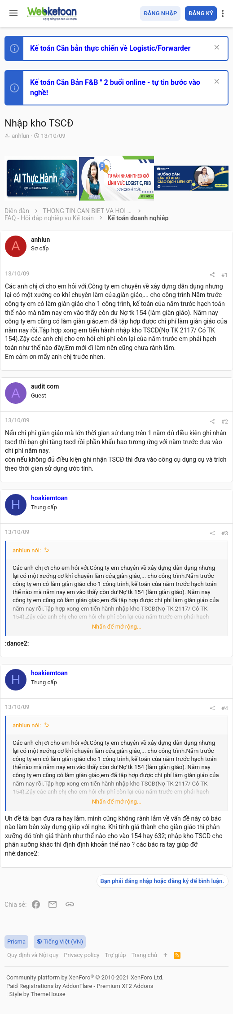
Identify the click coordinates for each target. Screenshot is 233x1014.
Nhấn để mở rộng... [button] (116, 626)
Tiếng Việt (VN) (59, 941)
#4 (224, 708)
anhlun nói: (27, 550)
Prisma (16, 941)
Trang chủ (144, 955)
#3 (224, 533)
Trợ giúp (115, 955)
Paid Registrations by (79, 986)
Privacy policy (81, 955)
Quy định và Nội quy (32, 955)
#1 (224, 274)
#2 (224, 421)
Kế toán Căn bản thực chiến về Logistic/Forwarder (110, 48)
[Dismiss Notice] (216, 48)
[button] (13, 13)
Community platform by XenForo (84, 977)
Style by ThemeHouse (37, 994)
